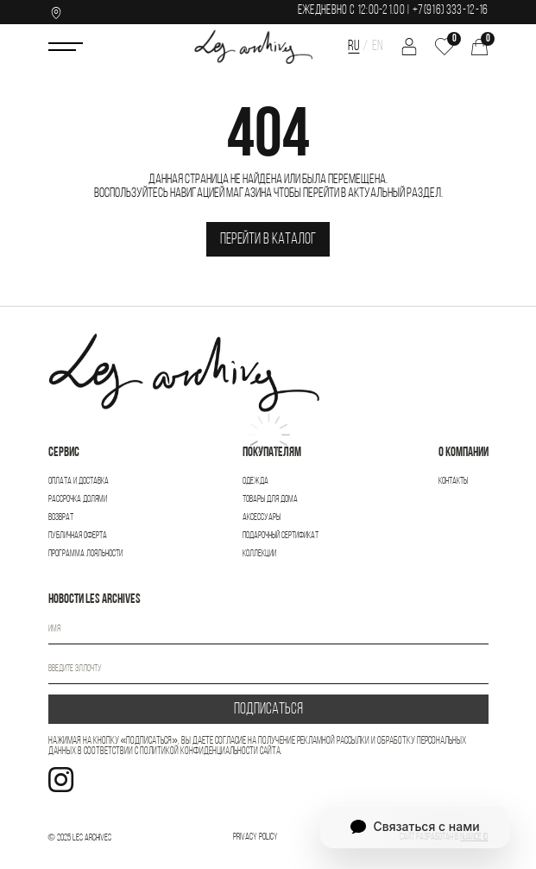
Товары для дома (270, 499)
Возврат (60, 518)
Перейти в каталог (268, 240)
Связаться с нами (414, 826)
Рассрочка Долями (77, 499)
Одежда (255, 481)
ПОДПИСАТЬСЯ (268, 709)
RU (353, 46)
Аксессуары (262, 518)
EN (377, 46)
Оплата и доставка (78, 481)
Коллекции (259, 554)
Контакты (453, 481)
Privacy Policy (255, 837)
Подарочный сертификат (280, 536)
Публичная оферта (77, 536)
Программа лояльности (85, 554)
